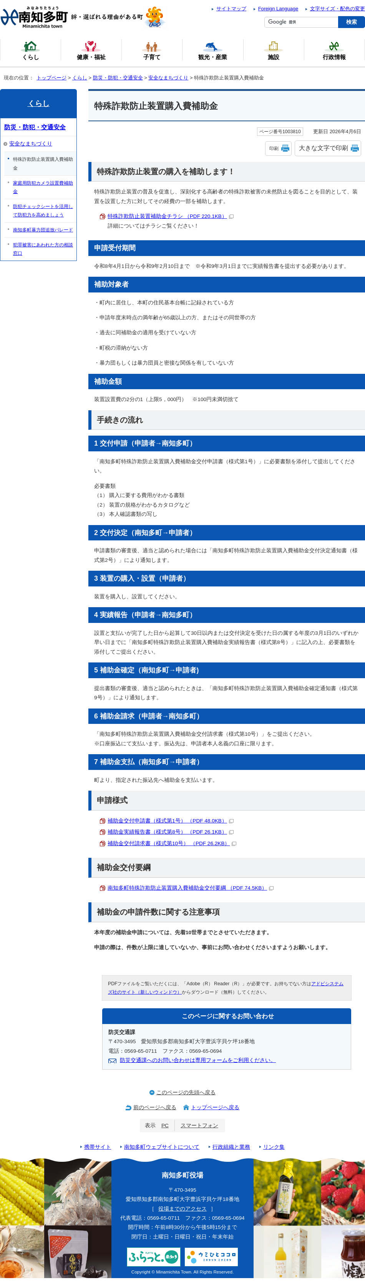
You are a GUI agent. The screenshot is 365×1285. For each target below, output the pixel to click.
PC (165, 1125)
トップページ (51, 78)
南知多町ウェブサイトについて (161, 1147)
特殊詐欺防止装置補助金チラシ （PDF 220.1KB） (171, 216)
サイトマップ (231, 9)
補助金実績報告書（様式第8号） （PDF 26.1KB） (171, 832)
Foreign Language (278, 9)
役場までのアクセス (182, 1209)
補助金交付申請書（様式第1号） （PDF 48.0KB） (171, 821)
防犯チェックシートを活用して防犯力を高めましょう (43, 211)
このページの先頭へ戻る (186, 1092)
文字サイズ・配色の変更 (337, 9)
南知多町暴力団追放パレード (43, 230)
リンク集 (274, 1147)
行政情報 (334, 50)
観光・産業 (212, 50)
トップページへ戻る (215, 1107)
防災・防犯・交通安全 (118, 78)
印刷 (274, 148)
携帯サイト (97, 1147)
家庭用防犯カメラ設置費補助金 (43, 187)
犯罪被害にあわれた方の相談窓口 (43, 249)
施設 (273, 50)
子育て (151, 50)
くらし (79, 78)
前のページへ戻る (154, 1107)
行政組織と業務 (231, 1147)
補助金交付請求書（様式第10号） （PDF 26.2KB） (172, 843)
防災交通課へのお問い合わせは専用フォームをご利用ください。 (198, 1060)
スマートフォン (199, 1125)
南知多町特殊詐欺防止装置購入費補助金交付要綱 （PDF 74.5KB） (191, 888)
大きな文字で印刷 (323, 148)
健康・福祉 (91, 50)
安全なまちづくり (168, 78)
